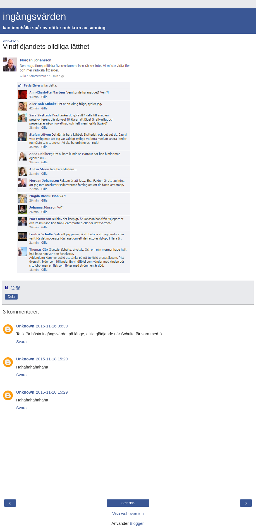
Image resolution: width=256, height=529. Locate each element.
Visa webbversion (128, 513)
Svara (21, 341)
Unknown (25, 326)
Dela (11, 297)
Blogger (136, 523)
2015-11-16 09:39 (52, 326)
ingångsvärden (34, 16)
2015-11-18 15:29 (52, 359)
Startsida (128, 503)
